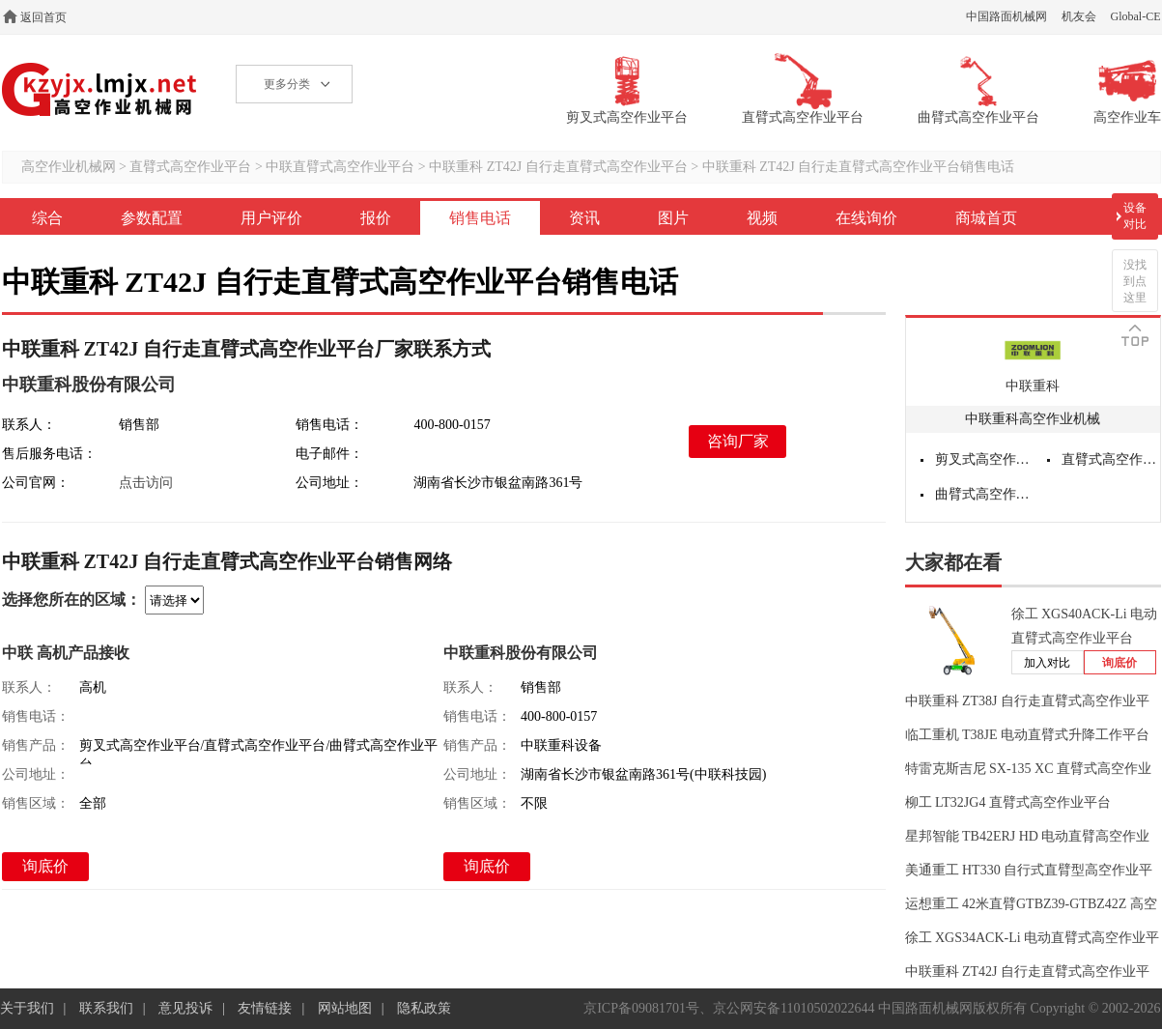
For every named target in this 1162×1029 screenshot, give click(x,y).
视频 (762, 218)
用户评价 (271, 218)
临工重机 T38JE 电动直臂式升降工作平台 (1027, 735)
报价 (375, 218)
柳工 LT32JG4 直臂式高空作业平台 (1008, 802)
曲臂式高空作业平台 (984, 494)
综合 (47, 218)
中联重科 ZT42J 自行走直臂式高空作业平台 (558, 166)
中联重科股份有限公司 (89, 384)
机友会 (1079, 16)
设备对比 (1135, 216)
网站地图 (345, 1008)
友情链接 (265, 1008)
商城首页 (986, 218)
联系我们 (106, 1008)
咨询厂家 (738, 441)
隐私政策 (424, 1008)
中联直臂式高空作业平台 (340, 166)
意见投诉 (185, 1008)
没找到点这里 (1135, 281)
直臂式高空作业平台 (190, 166)
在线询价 (866, 218)
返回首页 (43, 17)
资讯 (584, 218)
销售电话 (480, 218)
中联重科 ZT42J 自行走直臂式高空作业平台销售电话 (858, 166)
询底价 (45, 866)
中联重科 (1033, 386)
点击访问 (146, 482)
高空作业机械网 (100, 89)
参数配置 (152, 218)
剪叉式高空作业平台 (984, 459)
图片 (673, 218)
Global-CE (1136, 16)
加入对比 (1047, 663)
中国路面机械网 (1006, 16)
